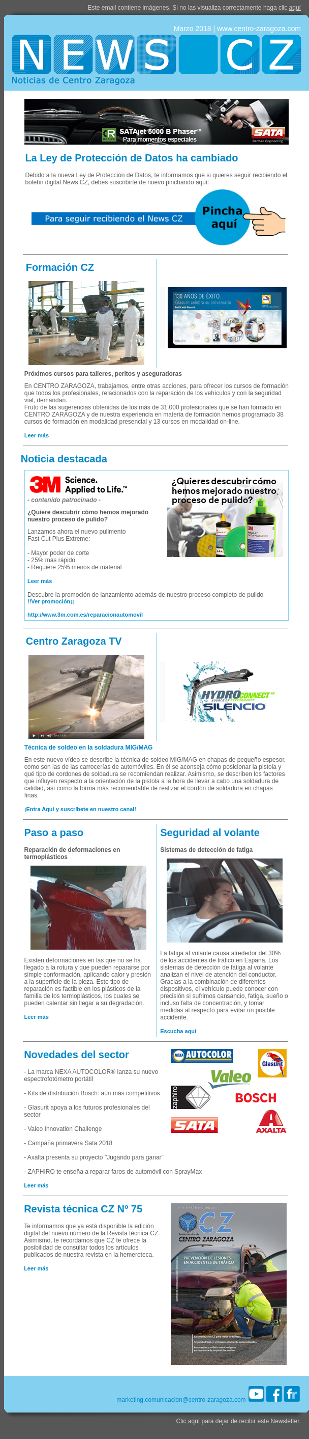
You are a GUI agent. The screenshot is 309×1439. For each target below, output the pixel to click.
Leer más (36, 435)
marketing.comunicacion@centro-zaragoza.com (180, 1399)
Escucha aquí (178, 1031)
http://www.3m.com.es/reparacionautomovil (85, 615)
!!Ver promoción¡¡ (50, 601)
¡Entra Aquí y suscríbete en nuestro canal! (80, 809)
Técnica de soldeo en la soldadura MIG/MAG (88, 747)
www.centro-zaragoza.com (259, 28)
